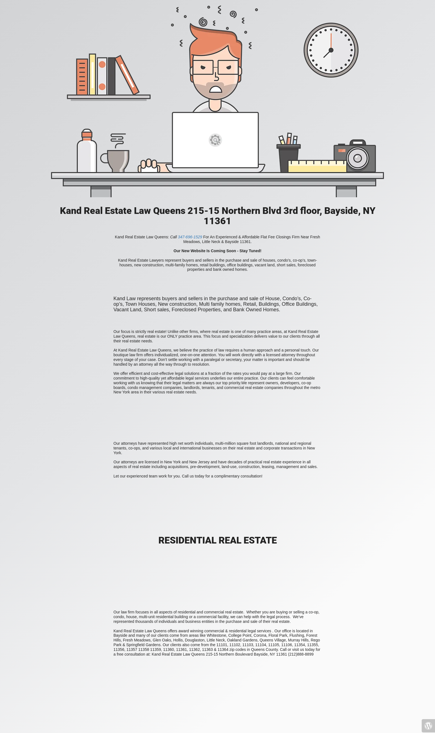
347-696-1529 (190, 237)
